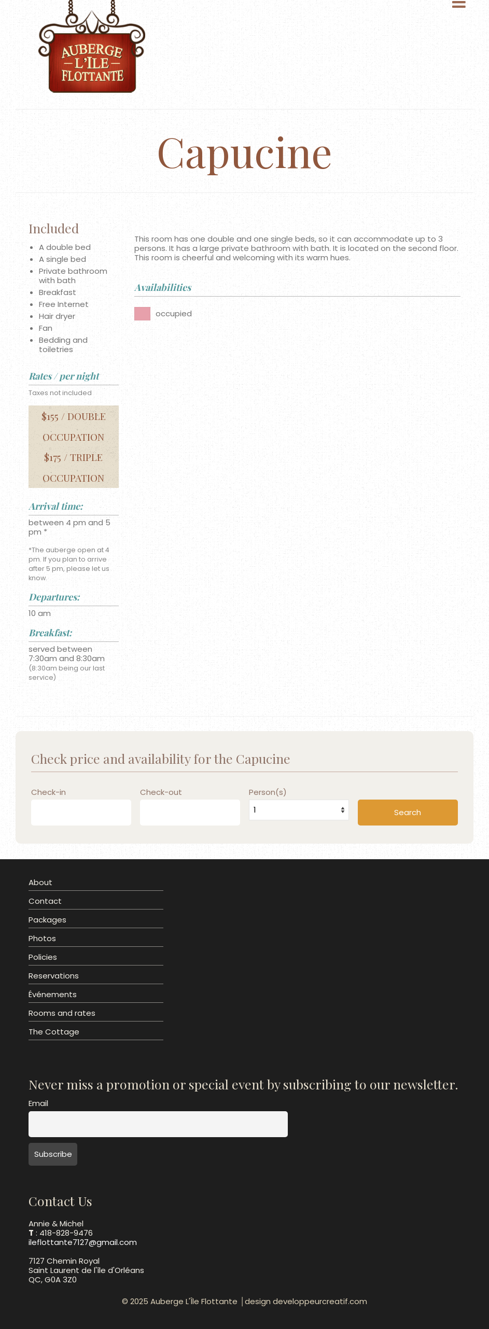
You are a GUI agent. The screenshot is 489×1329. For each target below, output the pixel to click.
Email (38, 1103)
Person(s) (268, 792)
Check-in (48, 792)
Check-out (161, 792)
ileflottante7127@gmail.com (83, 1242)
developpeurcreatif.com (320, 1301)
